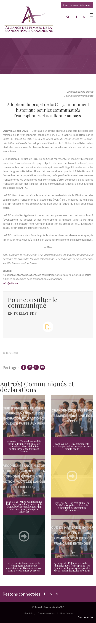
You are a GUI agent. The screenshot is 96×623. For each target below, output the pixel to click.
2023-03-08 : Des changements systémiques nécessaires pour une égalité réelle (72, 446)
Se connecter (85, 617)
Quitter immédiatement (77, 5)
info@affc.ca (10, 283)
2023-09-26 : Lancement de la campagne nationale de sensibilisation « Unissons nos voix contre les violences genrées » (24, 566)
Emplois (29, 613)
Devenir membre (46, 613)
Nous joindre (66, 613)
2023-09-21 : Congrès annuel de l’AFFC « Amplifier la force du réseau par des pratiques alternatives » (72, 506)
